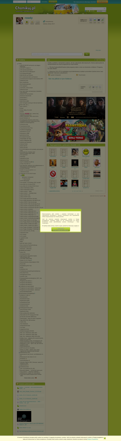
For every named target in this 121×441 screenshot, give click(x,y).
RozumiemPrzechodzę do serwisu (60, 229)
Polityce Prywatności (92, 439)
